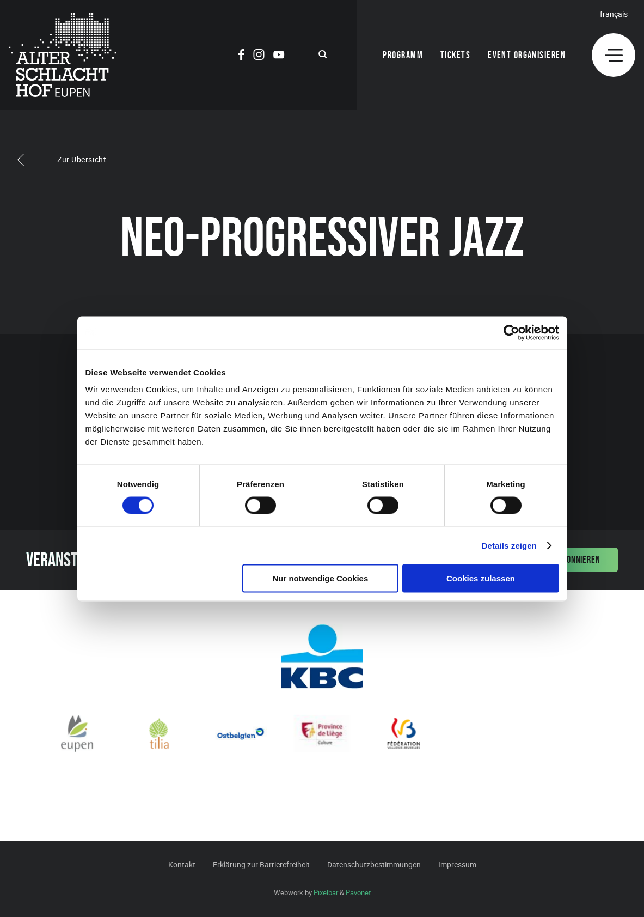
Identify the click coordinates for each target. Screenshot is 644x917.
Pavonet (358, 892)
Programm (403, 55)
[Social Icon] (241, 56)
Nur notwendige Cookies (320, 578)
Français (614, 14)
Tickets (455, 55)
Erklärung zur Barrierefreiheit (261, 864)
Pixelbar (326, 892)
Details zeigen (509, 545)
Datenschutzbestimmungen (374, 864)
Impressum (457, 864)
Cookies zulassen (480, 578)
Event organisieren (527, 55)
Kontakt (181, 864)
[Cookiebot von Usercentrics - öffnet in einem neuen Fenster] (511, 332)
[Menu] (613, 55)
